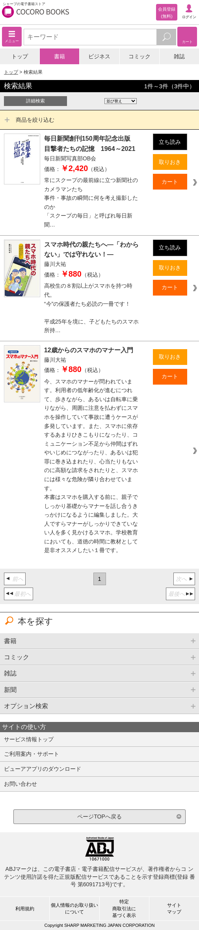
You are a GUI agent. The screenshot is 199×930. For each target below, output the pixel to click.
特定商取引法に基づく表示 (124, 908)
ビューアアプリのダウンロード (42, 769)
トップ (19, 56)
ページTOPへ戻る (99, 816)
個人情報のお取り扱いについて (74, 908)
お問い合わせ (20, 784)
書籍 (59, 56)
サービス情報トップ (29, 739)
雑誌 (179, 56)
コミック (139, 56)
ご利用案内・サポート (31, 754)
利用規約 (24, 908)
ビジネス (99, 56)
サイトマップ (174, 908)
